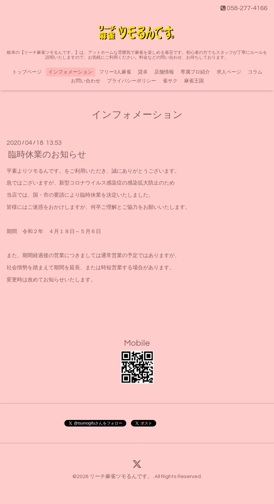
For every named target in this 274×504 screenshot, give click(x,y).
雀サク (170, 80)
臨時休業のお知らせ (47, 154)
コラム (255, 72)
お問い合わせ (85, 80)
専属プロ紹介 (195, 72)
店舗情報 (164, 72)
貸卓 (143, 72)
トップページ (27, 72)
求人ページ (229, 72)
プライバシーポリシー (131, 80)
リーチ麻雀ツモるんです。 (121, 476)
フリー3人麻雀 (115, 72)
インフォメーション (70, 72)
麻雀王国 (194, 80)
